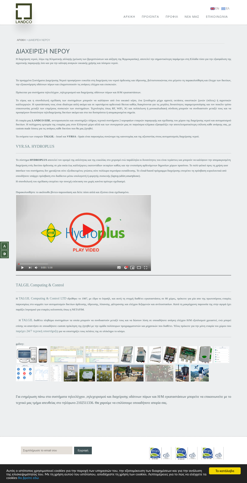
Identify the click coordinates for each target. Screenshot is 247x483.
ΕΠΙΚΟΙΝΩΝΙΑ (217, 17)
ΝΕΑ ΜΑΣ (192, 17)
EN (214, 8)
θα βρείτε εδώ (32, 478)
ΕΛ (225, 8)
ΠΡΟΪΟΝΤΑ (150, 17)
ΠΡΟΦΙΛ (172, 17)
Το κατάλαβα (225, 471)
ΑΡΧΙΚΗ (129, 17)
